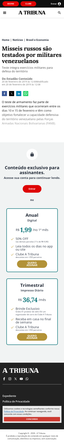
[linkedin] (18, 94)
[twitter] (11, 94)
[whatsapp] (25, 94)
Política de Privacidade (14, 411)
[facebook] (4, 94)
